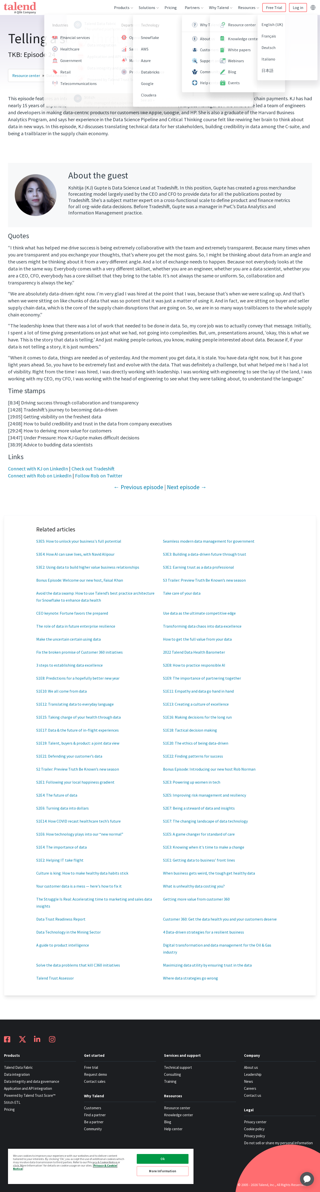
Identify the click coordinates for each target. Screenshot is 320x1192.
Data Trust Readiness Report (61, 919)
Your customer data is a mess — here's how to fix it (79, 886)
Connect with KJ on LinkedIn (38, 468)
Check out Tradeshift (93, 468)
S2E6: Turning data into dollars (62, 808)
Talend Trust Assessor (55, 978)
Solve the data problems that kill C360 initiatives (78, 965)
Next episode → (187, 487)
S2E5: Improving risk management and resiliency (204, 795)
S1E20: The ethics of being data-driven (195, 743)
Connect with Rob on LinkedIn (40, 475)
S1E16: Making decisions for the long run (197, 717)
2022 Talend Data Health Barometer (194, 652)
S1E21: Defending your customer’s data (69, 756)
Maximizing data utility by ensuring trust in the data (207, 965)
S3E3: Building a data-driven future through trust (204, 554)
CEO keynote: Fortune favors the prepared (72, 613)
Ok (162, 1159)
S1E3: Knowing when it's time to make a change (203, 847)
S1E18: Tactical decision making (190, 730)
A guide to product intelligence (62, 945)
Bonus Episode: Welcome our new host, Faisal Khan (79, 580)
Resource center (26, 75)
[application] (307, 1179)
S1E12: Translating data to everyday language (75, 704)
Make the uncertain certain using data (68, 639)
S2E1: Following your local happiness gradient (75, 782)
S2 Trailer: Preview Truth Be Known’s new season (77, 769)
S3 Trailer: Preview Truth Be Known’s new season (204, 580)
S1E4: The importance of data (61, 847)
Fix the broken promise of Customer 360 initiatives (79, 652)
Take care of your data (181, 593)
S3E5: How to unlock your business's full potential (78, 541)
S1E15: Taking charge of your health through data (78, 717)
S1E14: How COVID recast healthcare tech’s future (78, 821)
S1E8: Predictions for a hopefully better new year (78, 678)
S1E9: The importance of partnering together (202, 678)
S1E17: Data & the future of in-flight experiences (77, 730)
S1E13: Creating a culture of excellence (196, 704)
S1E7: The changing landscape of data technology (205, 821)
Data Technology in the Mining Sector (68, 932)
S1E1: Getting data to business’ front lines (199, 860)
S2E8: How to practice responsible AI (194, 665)
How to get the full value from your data (197, 639)
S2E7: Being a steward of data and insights (199, 808)
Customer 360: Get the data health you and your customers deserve (220, 919)
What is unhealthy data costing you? (194, 886)
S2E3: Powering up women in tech (191, 782)
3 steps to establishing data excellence (69, 665)
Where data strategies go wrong (190, 978)
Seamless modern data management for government (208, 541)
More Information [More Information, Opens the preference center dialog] (162, 1171)
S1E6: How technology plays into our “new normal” (79, 834)
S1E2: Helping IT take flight (60, 860)
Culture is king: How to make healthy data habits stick (82, 873)
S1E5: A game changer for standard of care (199, 834)
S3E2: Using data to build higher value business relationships (87, 567)
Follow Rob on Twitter (98, 475)
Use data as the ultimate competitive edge (199, 613)
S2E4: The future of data (56, 795)
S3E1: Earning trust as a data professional (198, 567)
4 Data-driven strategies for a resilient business (203, 932)
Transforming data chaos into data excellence (202, 626)
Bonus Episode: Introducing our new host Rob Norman (209, 769)
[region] (101, 1166)
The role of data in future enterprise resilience (75, 626)
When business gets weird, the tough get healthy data (209, 873)
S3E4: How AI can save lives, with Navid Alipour (75, 554)
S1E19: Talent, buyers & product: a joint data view (77, 743)
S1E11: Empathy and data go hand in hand (198, 691)
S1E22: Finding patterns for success (193, 756)
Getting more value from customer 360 (196, 899)
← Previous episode (138, 487)
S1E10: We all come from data (61, 691)
